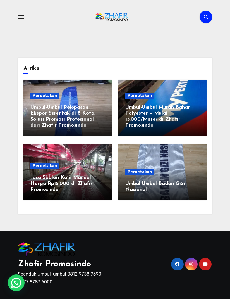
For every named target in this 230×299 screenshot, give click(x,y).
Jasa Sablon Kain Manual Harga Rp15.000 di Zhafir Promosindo (61, 183)
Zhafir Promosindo (54, 264)
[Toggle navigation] (21, 17)
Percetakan (45, 95)
